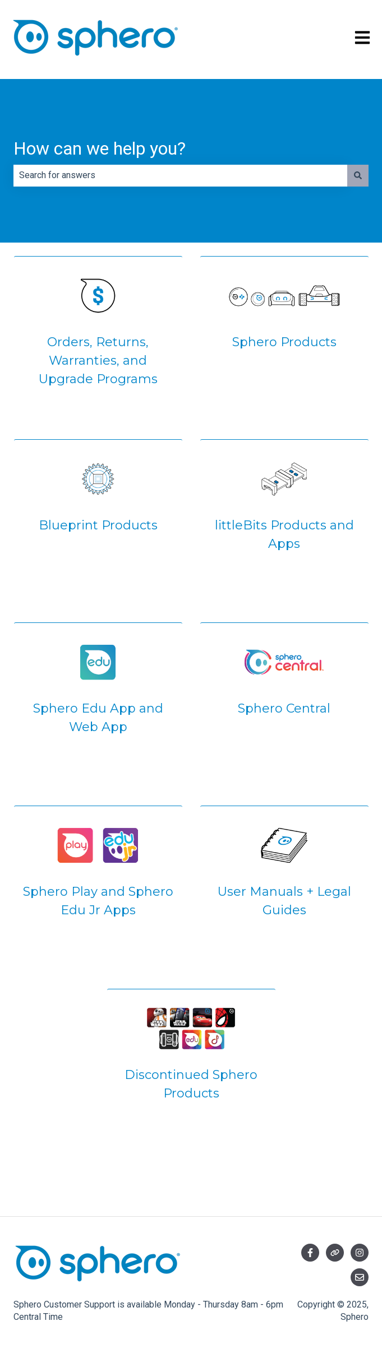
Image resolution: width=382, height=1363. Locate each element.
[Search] (358, 175)
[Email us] (360, 1277)
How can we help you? (99, 148)
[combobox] (180, 175)
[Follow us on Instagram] (360, 1253)
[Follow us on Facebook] (310, 1253)
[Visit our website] (335, 1253)
